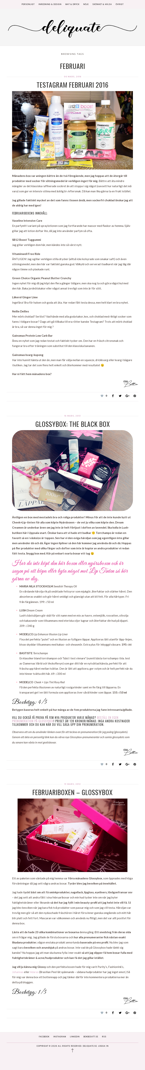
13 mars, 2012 (72, 784)
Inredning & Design (50, 4)
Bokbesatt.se (90, 1036)
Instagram (59, 1036)
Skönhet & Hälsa (102, 4)
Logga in (103, 1046)
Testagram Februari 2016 (73, 84)
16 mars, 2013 (72, 416)
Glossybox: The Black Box (72, 424)
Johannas (17, 972)
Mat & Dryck (72, 4)
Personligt (28, 4)
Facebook (44, 1036)
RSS (104, 1036)
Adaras (34, 972)
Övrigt (120, 4)
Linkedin (75, 1036)
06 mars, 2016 (72, 76)
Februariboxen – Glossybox (72, 792)
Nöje (86, 4)
